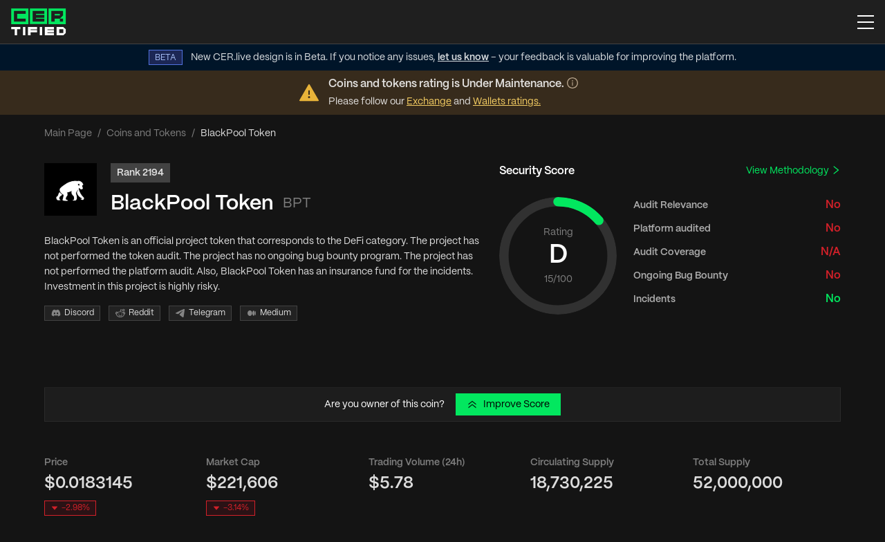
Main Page (68, 133)
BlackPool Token (192, 204)
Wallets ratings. (507, 101)
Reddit (134, 313)
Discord (72, 313)
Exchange (429, 101)
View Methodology (793, 170)
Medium (268, 313)
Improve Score (508, 404)
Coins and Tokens (146, 133)
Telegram (200, 313)
